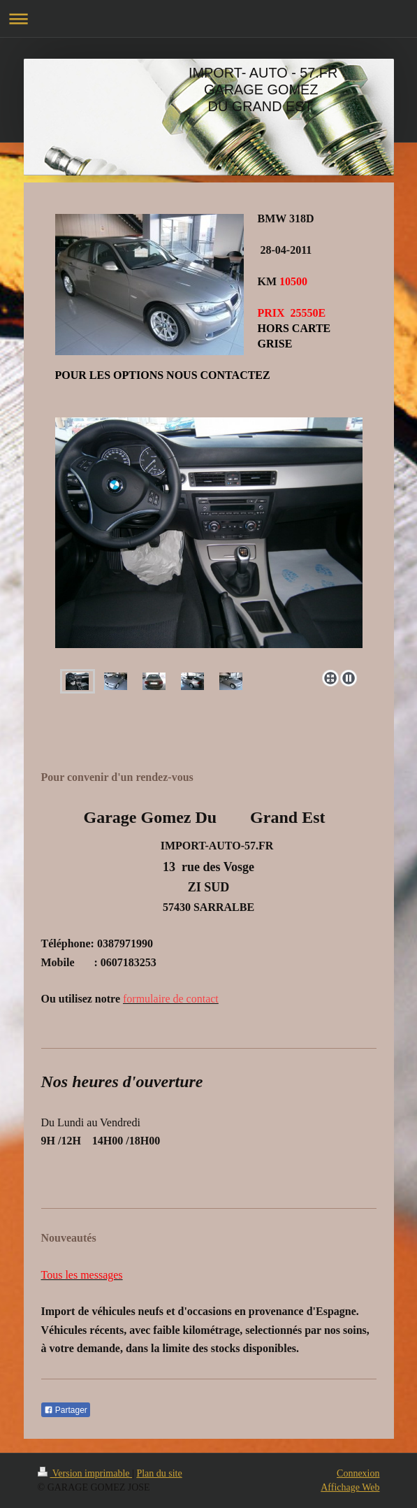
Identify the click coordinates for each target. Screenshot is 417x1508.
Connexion (358, 1473)
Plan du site (159, 1473)
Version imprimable (85, 1473)
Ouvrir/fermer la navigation (208, 18)
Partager (65, 1410)
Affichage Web (350, 1487)
